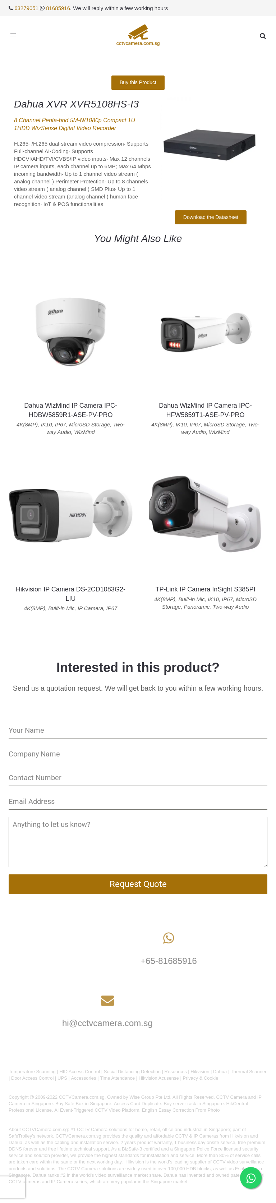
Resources (176, 1071)
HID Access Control (79, 1071)
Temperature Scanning (32, 1071)
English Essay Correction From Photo (181, 1110)
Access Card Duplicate (137, 1103)
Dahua (220, 1071)
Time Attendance (117, 1078)
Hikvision (199, 1071)
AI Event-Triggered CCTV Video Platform (96, 1110)
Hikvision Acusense (159, 1078)
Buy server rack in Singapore (194, 1103)
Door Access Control (32, 1078)
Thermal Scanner (249, 1071)
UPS (62, 1078)
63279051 (26, 8)
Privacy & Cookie (200, 1078)
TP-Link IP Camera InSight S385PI (206, 589)
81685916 (58, 8)
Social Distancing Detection (132, 1071)
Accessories (83, 1078)
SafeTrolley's (22, 1136)
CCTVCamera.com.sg (45, 1129)
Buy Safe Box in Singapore (83, 1103)
